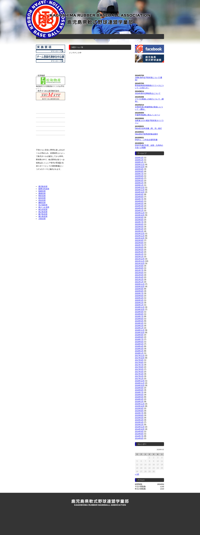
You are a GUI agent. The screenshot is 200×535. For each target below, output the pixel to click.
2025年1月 (139, 185)
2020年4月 (139, 298)
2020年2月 (139, 303)
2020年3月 (139, 300)
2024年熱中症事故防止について (147, 93)
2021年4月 (139, 277)
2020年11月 (140, 284)
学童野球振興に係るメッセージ (147, 115)
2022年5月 (139, 250)
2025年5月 (139, 178)
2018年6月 (139, 342)
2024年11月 (140, 190)
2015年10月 (140, 406)
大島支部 (42, 219)
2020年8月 (139, 291)
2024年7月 (139, 199)
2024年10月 (140, 192)
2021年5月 (139, 275)
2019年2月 (139, 326)
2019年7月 (139, 316)
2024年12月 (140, 187)
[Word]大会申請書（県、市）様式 (148, 128)
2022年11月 (140, 236)
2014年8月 (139, 434)
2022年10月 (140, 238)
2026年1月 (139, 162)
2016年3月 (139, 399)
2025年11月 (140, 164)
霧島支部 (42, 203)
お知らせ (117, 35)
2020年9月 (139, 289)
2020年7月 (139, 293)
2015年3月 (139, 422)
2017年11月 (140, 355)
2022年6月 (139, 247)
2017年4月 (139, 372)
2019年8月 (139, 314)
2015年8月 (139, 411)
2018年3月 (139, 349)
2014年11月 (140, 427)
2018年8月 (139, 337)
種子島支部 (42, 214)
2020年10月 (140, 286)
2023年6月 (139, 224)
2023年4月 (139, 229)
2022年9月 (139, 240)
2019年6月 (139, 319)
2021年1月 (139, 282)
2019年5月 (139, 321)
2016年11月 (140, 383)
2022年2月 (139, 254)
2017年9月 (139, 360)
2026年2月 (139, 160)
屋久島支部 (42, 216)
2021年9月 (139, 266)
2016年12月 (140, 381)
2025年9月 (139, 169)
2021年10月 (140, 263)
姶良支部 (42, 198)
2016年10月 (140, 385)
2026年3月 (139, 158)
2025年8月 (139, 171)
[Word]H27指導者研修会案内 (146, 134)
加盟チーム (76, 35)
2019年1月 (139, 328)
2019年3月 (139, 323)
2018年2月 (139, 351)
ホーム (66, 35)
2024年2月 (139, 208)
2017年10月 (140, 358)
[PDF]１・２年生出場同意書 (146, 140)
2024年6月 (139, 201)
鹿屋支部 (42, 193)
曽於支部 (42, 196)
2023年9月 (139, 217)
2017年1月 (139, 378)
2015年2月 (139, 424)
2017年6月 (139, 367)
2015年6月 (139, 415)
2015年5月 (139, 418)
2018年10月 (140, 332)
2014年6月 (139, 438)
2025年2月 (139, 183)
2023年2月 (139, 231)
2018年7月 (139, 339)
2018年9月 (139, 335)
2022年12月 (140, 233)
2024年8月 (139, 197)
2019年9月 (139, 312)
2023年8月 (139, 220)
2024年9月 (139, 194)
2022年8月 (139, 243)
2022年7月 (139, 245)
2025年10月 (140, 167)
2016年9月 (139, 388)
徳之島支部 (42, 212)
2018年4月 (139, 346)
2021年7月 (139, 270)
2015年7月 (139, 413)
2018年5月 (139, 344)
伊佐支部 (42, 200)
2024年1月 (139, 210)
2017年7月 (139, 365)
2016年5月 (139, 397)
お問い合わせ (133, 35)
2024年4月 (139, 206)
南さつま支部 (43, 207)
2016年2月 (139, 401)
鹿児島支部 (42, 186)
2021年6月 (139, 273)
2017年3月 (139, 374)
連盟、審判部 (102, 35)
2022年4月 (139, 252)
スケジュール (89, 35)
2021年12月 (140, 259)
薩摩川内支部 (43, 189)
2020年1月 (139, 305)
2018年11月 (140, 330)
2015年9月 (139, 408)
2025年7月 (139, 174)
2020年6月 (139, 296)
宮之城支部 (42, 205)
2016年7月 (139, 392)
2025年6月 (139, 176)
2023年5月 (139, 227)
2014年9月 (139, 431)
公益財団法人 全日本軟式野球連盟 (100, 522)
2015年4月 (139, 420)
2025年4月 (139, 181)
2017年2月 (139, 376)
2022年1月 (139, 256)
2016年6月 (139, 395)
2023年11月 (140, 213)
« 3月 (137, 474)
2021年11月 (140, 261)
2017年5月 (139, 369)
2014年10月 (140, 429)
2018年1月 (139, 353)
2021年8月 (139, 268)
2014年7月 (139, 436)
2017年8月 (139, 362)
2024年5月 (139, 204)
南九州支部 (42, 209)
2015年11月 (140, 404)
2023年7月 (139, 222)
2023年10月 (140, 215)
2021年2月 (139, 279)
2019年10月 (140, 309)
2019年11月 (140, 307)
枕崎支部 (42, 191)
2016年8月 (139, 390)
